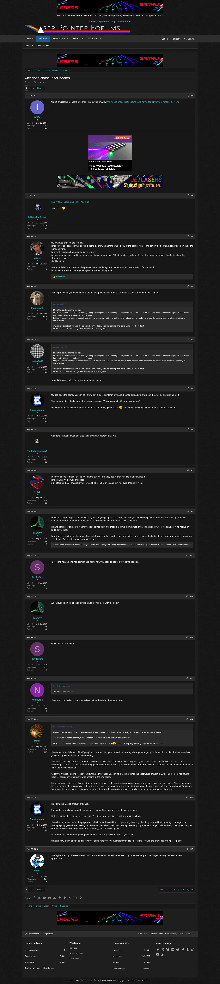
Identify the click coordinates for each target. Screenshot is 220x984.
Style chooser (32, 934)
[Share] (188, 95)
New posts (30, 45)
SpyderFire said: (60, 686)
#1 (192, 95)
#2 (192, 195)
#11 (191, 596)
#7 (192, 429)
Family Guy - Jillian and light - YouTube (70, 202)
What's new (59, 38)
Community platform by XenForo (92, 981)
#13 (191, 678)
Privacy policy (171, 934)
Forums (43, 38)
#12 (191, 637)
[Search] (189, 39)
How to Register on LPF (101, 21)
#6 (192, 388)
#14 (191, 719)
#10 (191, 555)
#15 (191, 797)
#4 (192, 286)
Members (92, 38)
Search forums (43, 45)
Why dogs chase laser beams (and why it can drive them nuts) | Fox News (143, 102)
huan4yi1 (146, 968)
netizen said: (58, 304)
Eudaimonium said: (61, 727)
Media (76, 38)
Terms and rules (156, 934)
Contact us (142, 934)
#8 (192, 470)
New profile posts (76, 953)
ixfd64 (29, 82)
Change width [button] (47, 934)
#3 (192, 236)
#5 (192, 339)
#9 (192, 511)
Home (30, 38)
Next (39, 88)
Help (181, 934)
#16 (191, 849)
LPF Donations (123, 21)
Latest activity (75, 958)
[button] (68, 39)
